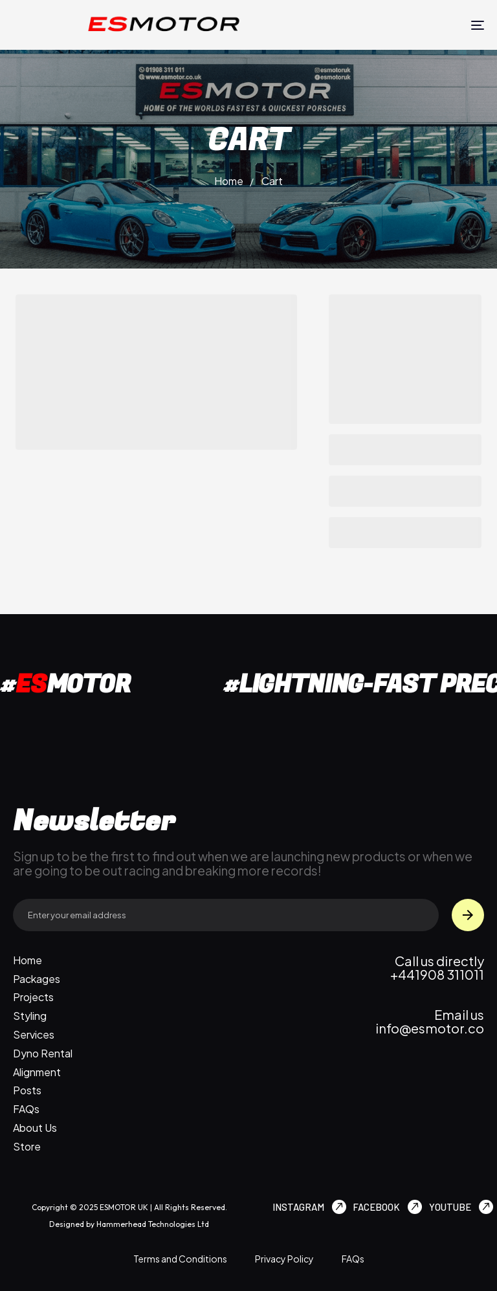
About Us (35, 1127)
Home (228, 181)
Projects (33, 997)
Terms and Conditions (180, 1258)
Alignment (37, 1072)
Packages (36, 979)
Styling (30, 1016)
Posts (27, 1090)
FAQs (26, 1109)
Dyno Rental (42, 1053)
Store (27, 1146)
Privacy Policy (284, 1258)
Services (33, 1034)
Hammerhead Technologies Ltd (151, 1224)
